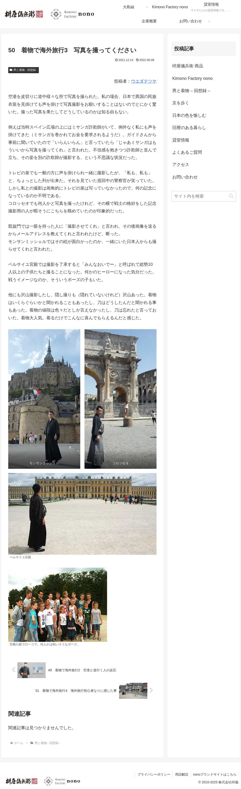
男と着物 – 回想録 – (191, 90)
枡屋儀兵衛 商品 (187, 66)
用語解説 (181, 774)
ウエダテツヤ (144, 81)
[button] (231, 196)
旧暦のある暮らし (189, 127)
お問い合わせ (185, 177)
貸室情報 (180, 140)
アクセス (180, 164)
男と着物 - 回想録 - (23, 70)
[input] (203, 196)
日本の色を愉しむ (189, 115)
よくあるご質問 (187, 152)
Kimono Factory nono (192, 78)
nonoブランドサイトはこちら (215, 774)
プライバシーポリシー (153, 774)
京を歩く (180, 103)
